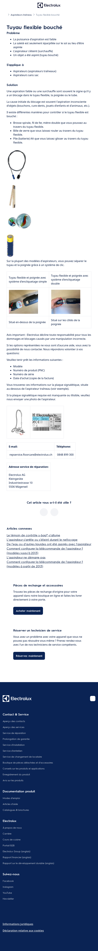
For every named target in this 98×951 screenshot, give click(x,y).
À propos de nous (12, 827)
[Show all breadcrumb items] (5, 14)
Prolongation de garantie (16, 738)
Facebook (8, 880)
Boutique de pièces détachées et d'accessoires (28, 762)
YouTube (7, 892)
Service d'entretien (12, 750)
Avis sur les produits (13, 780)
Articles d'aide (10, 803)
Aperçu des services (13, 726)
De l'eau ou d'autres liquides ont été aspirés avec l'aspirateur (49, 544)
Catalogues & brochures (16, 809)
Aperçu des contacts (14, 721)
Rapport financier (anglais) (17, 857)
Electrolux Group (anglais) (16, 851)
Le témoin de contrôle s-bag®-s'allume (33, 535)
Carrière (7, 833)
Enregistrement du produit (16, 774)
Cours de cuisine (11, 839)
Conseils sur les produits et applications (23, 768)
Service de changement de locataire (22, 756)
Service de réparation (14, 732)
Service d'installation (14, 744)
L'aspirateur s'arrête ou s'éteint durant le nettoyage (42, 539)
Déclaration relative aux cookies (23, 930)
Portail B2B (9, 845)
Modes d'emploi (11, 797)
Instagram (8, 886)
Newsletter (8, 898)
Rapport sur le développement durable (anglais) (28, 863)
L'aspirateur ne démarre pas (26, 557)
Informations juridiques (18, 924)
